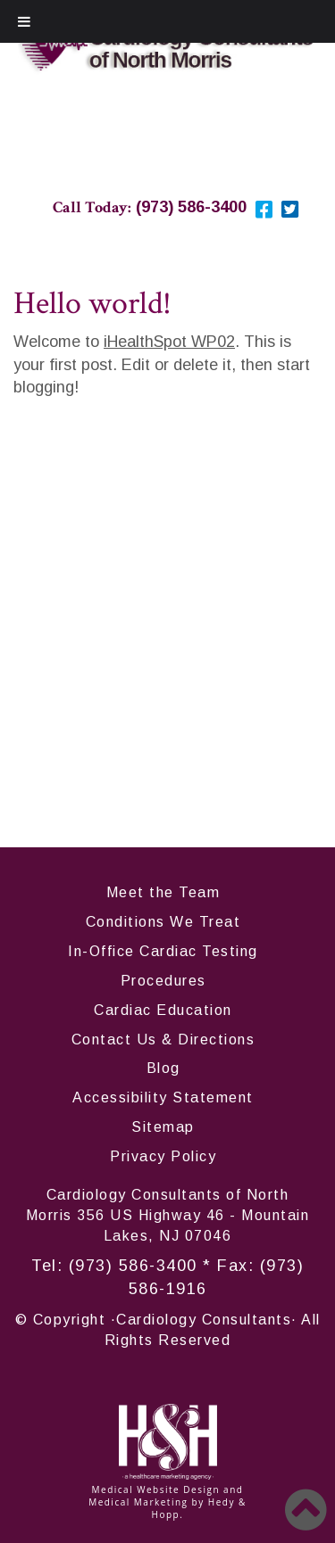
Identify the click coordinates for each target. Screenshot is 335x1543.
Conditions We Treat (163, 921)
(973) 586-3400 (133, 1266)
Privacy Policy (163, 1156)
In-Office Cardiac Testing (163, 951)
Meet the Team (163, 892)
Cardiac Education (163, 1010)
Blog (163, 1068)
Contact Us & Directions (163, 1039)
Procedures (163, 980)
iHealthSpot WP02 (169, 342)
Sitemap (163, 1127)
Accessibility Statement (163, 1097)
